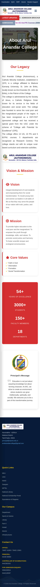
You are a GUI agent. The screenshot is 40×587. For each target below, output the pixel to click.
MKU (4, 473)
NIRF (18, 2)
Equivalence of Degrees (10, 499)
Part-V (4, 523)
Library (4, 520)
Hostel (4, 527)
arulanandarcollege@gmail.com (13, 443)
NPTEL (4, 488)
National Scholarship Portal (11, 496)
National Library (7, 492)
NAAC (4, 481)
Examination (6, 2)
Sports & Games (7, 516)
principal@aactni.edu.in (10, 441)
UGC (4, 477)
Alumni (23, 2)
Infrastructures (7, 535)
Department (6, 512)
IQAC (13, 2)
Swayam (5, 484)
